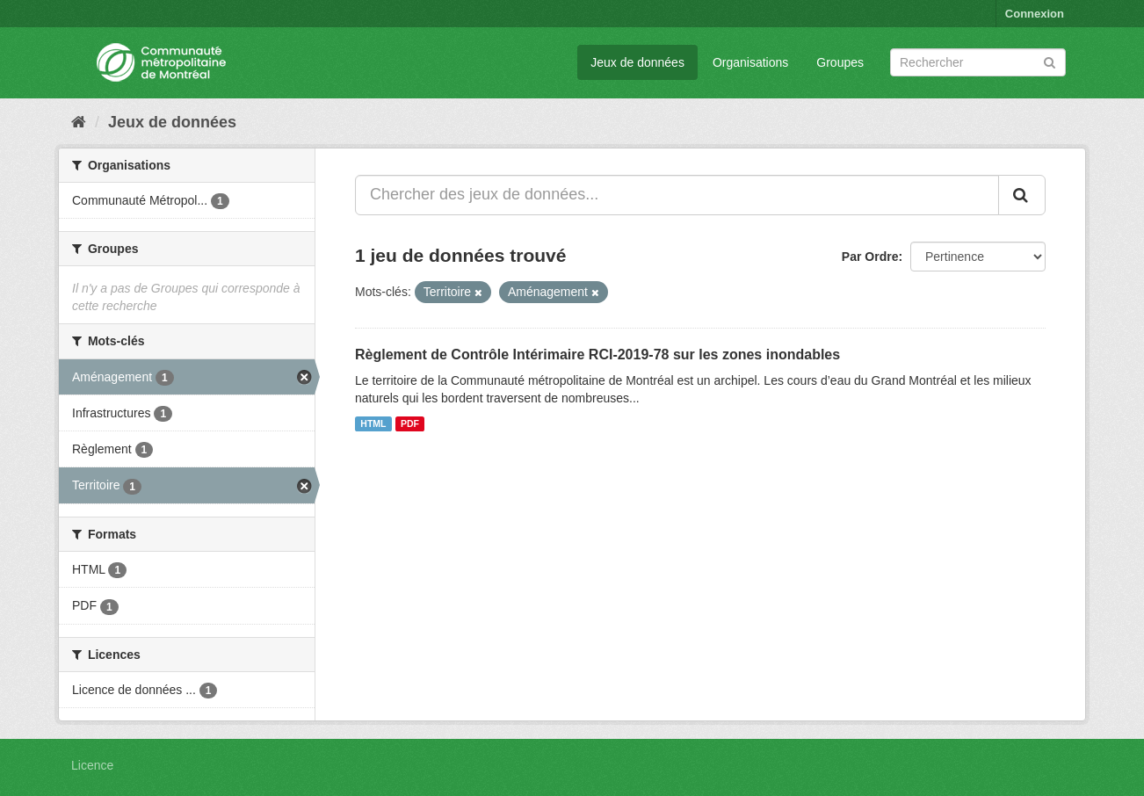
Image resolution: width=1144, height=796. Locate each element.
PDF (410, 423)
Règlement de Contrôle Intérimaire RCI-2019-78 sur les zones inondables (597, 354)
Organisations (750, 62)
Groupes (840, 62)
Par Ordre (870, 257)
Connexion (1034, 13)
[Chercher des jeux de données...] (677, 195)
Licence (92, 765)
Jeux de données (637, 62)
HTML (373, 423)
